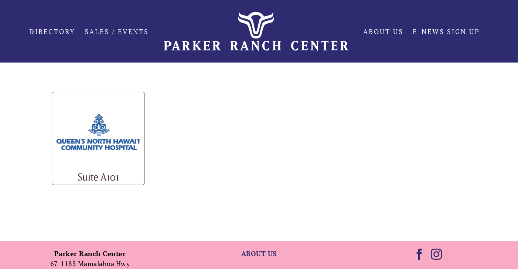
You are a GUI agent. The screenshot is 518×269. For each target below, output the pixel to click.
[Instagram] (436, 254)
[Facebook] (419, 254)
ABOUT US (259, 253)
